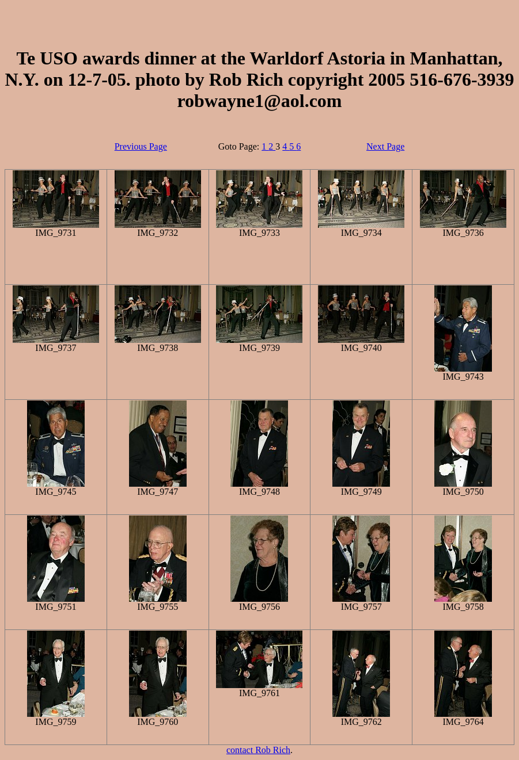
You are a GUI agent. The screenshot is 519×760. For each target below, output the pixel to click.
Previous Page (141, 146)
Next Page (385, 146)
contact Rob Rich (258, 750)
